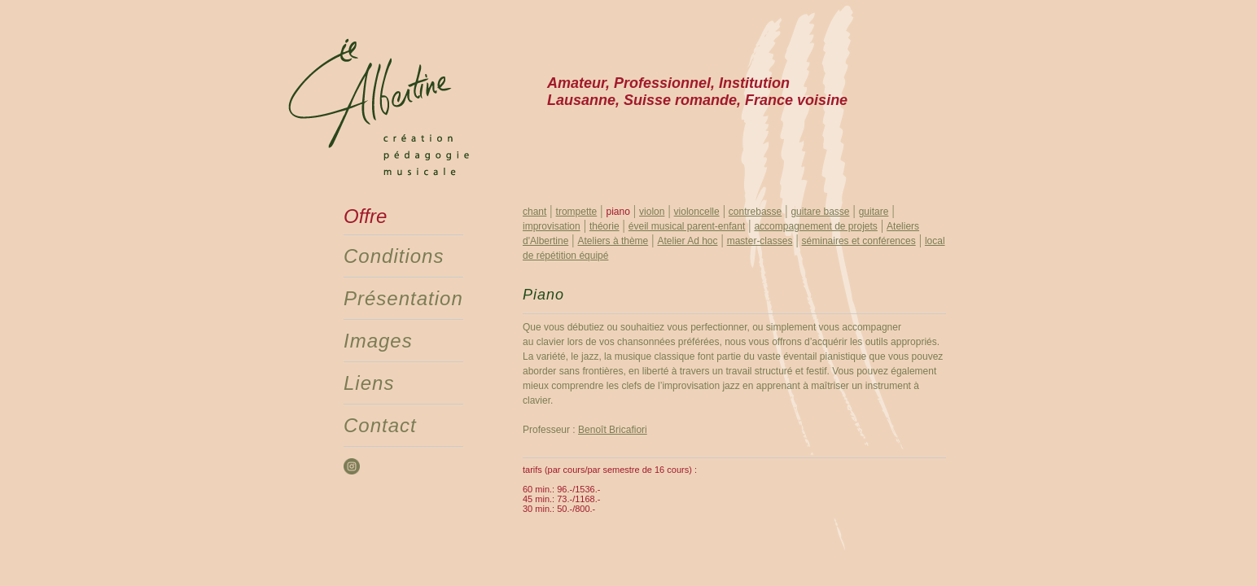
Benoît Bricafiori (612, 429)
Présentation (403, 298)
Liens (369, 383)
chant (534, 211)
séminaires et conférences (859, 241)
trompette (577, 211)
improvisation (551, 226)
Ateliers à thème (613, 241)
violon (651, 211)
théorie (604, 226)
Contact (380, 425)
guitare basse (820, 211)
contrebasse (755, 211)
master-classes (760, 241)
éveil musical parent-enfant (686, 226)
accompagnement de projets (815, 226)
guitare (874, 211)
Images (378, 341)
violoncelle (697, 211)
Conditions (394, 256)
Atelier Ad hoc (687, 241)
